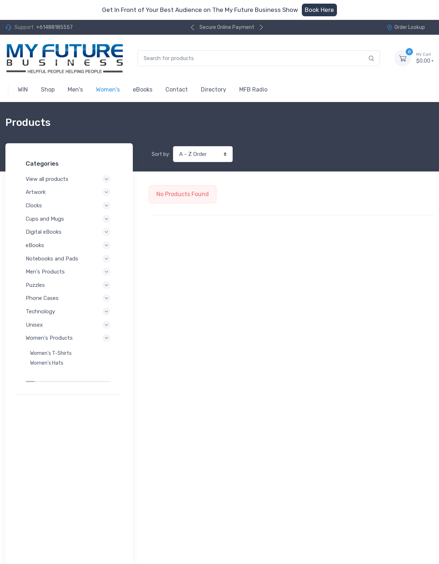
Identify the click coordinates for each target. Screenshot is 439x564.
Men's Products (69, 272)
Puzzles (69, 285)
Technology (69, 311)
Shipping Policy (75, 531)
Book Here (319, 9)
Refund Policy (33, 531)
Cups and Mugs (69, 219)
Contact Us (418, 530)
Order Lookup (406, 27)
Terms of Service (79, 521)
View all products (69, 179)
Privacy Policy (33, 521)
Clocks (69, 205)
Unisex (69, 325)
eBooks (69, 245)
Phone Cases (69, 298)
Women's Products (69, 338)
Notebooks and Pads (69, 259)
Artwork (69, 192)
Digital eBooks (69, 232)
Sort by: (161, 154)
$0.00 (425, 58)
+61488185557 (54, 27)
